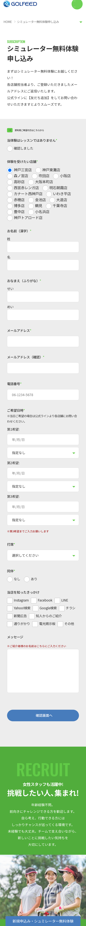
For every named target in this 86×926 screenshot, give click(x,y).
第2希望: (13, 462)
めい (10, 306)
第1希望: (13, 429)
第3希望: (13, 496)
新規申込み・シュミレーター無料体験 (43, 921)
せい (10, 288)
